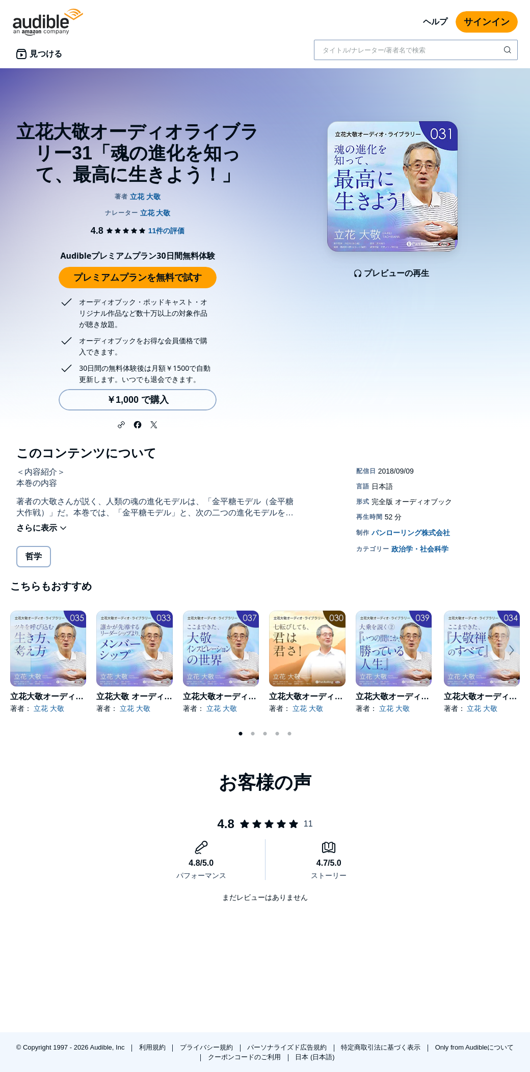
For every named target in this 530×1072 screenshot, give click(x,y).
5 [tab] (289, 734)
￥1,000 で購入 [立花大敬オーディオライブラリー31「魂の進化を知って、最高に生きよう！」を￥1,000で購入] (138, 400)
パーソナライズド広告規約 (288, 1047)
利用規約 (153, 1047)
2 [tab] (253, 734)
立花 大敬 (49, 708)
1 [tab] (240, 734)
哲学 (33, 556)
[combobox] (416, 50)
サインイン (487, 22)
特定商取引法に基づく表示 (381, 1047)
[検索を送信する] (508, 50)
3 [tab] (265, 734)
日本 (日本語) (314, 1057)
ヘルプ (435, 21)
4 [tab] (277, 734)
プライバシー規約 (207, 1047)
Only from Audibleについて (474, 1047)
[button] (121, 424)
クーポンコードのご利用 (245, 1057)
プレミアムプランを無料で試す (137, 277)
